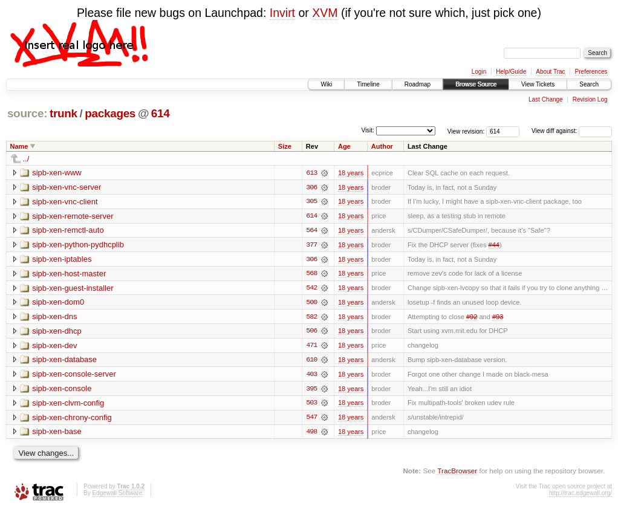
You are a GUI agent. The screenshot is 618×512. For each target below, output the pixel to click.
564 (311, 231)
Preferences (591, 71)
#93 (497, 318)
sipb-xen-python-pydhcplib (78, 245)
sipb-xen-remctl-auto (68, 230)
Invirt (282, 12)
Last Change (546, 99)
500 (311, 303)
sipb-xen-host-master (69, 274)
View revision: (466, 131)
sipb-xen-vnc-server (66, 187)
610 (311, 361)
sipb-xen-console (61, 390)
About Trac (550, 71)
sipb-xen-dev (54, 346)
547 (311, 419)
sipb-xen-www (57, 172)
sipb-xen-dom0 (58, 303)
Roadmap (418, 84)
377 (311, 245)
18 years (350, 173)
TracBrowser (457, 473)
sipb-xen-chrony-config (72, 419)
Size (284, 146)
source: (27, 113)
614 (160, 113)
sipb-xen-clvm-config (68, 404)
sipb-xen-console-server (74, 375)
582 (311, 318)
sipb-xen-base (57, 433)
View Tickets (538, 84)
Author (382, 146)
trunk (63, 113)
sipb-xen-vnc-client (64, 201)
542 (311, 289)
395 (311, 390)
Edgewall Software (117, 495)
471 (311, 347)
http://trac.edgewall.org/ (580, 495)
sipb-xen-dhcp (57, 332)
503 (311, 405)
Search (589, 84)
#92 (471, 318)
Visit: (367, 130)
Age (344, 146)
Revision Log (590, 99)
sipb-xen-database (64, 361)
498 (311, 434)
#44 (494, 245)
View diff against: (572, 131)
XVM (324, 12)
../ (26, 158)
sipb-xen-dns (54, 317)
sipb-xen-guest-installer (72, 288)
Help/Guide (511, 71)
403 (311, 376)
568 (311, 274)
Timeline (368, 84)
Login (479, 71)
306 (311, 187)
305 (311, 202)
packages (110, 113)
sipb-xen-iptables (61, 259)
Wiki (326, 84)
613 (311, 173)
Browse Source (475, 84)
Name (19, 146)
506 (311, 332)
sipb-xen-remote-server (72, 216)
